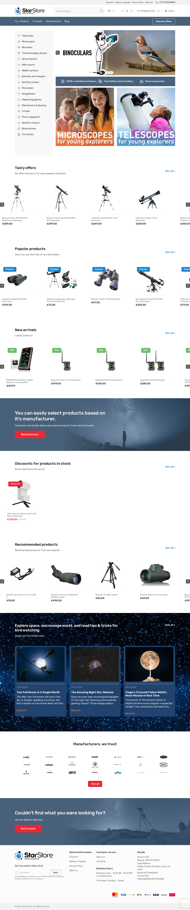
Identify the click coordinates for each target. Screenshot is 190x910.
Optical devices (27, 59)
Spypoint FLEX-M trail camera (109, 380)
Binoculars (24, 47)
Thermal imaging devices (32, 53)
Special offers (164, 21)
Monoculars (25, 88)
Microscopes (26, 41)
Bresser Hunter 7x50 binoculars (110, 299)
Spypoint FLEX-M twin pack (153, 380)
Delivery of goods (122, 2)
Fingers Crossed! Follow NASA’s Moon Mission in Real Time (146, 694)
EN (109, 11)
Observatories (26, 128)
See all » (170, 171)
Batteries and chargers (31, 76)
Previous (58, 53)
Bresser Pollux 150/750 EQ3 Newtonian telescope (19, 219)
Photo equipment (28, 117)
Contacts (37, 21)
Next (173, 53)
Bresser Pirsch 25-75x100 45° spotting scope (65, 596)
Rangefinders (26, 94)
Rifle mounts (26, 65)
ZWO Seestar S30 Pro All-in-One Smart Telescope (21, 515)
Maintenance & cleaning (31, 105)
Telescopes (25, 36)
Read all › (22, 710)
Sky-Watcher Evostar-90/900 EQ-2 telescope (154, 300)
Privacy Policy (138, 2)
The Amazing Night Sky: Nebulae (92, 692)
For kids (23, 111)
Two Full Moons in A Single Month (38, 692)
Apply (55, 872)
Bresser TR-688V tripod (107, 595)
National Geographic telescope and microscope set (66, 300)
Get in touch (28, 828)
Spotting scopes (28, 82)
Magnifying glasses (29, 99)
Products (22, 21)
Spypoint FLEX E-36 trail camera (66, 380)
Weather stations (28, 123)
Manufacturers (53, 21)
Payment (110, 2)
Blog (67, 21)
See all (95, 783)
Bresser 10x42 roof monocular (154, 595)
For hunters (25, 134)
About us (149, 2)
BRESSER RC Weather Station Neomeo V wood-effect (20, 381)
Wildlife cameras (27, 70)
